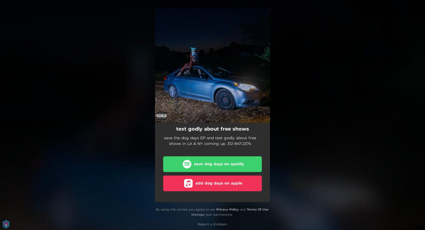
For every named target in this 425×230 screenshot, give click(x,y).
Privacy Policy (227, 209)
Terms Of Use (257, 209)
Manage (197, 214)
